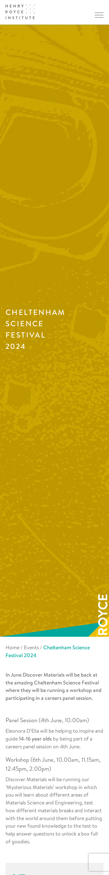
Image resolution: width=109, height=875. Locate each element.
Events (31, 647)
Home (12, 647)
